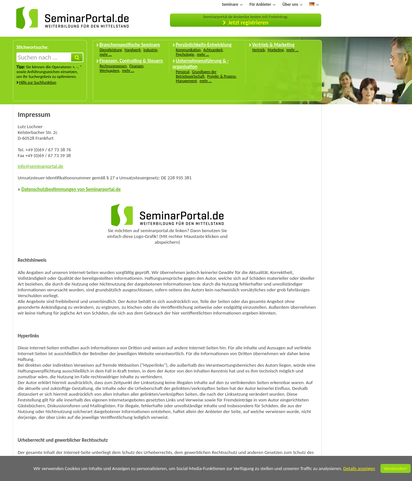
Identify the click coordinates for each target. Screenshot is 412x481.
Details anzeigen (359, 468)
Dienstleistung (110, 50)
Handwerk (133, 50)
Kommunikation (188, 50)
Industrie (150, 50)
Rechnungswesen (112, 66)
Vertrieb (258, 50)
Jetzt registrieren (248, 22)
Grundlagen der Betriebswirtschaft (196, 74)
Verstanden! (395, 468)
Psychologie (185, 54)
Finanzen (136, 66)
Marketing (275, 50)
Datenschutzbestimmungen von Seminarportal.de (70, 189)
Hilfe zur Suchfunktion (37, 82)
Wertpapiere (109, 70)
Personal (182, 72)
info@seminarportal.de (40, 166)
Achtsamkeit (213, 50)
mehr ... (105, 54)
